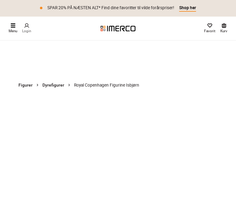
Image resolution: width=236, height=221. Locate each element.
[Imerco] (118, 28)
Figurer (25, 85)
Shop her (187, 7)
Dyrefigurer (53, 85)
